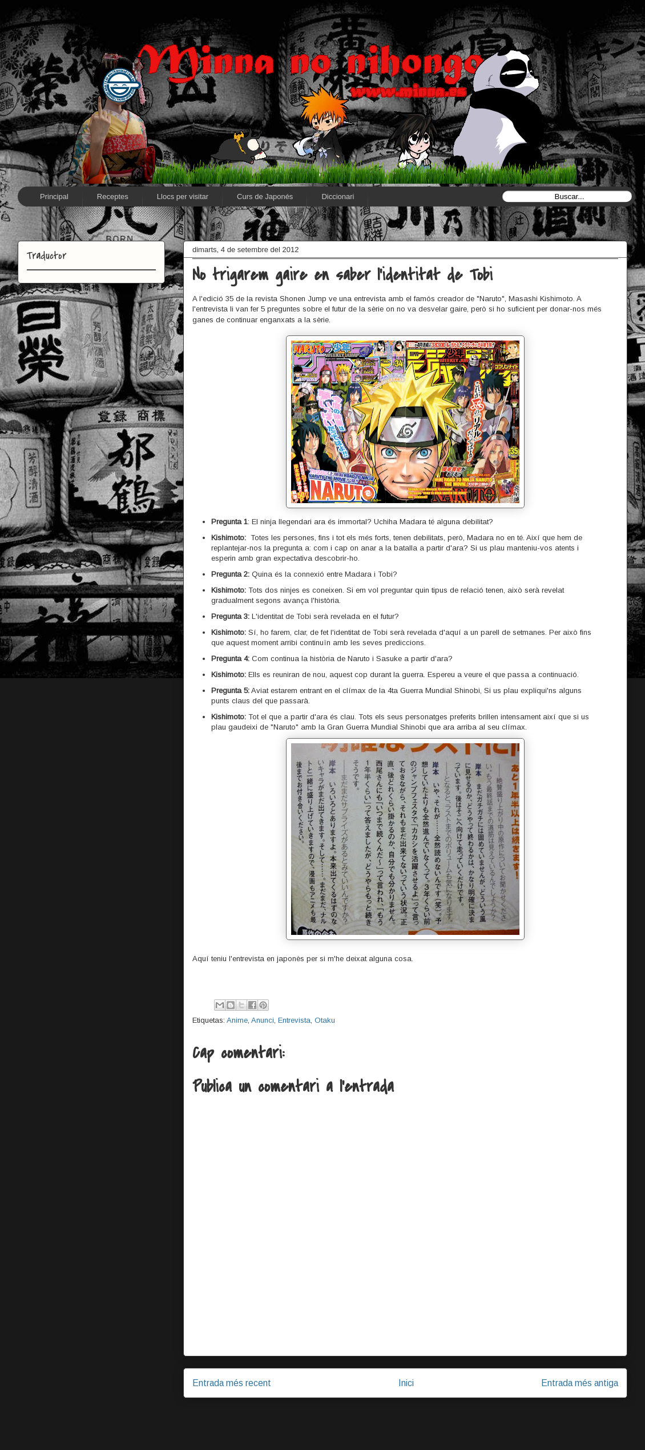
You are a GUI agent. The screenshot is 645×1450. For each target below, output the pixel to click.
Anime (237, 1020)
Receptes (112, 196)
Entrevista (294, 1020)
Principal (54, 196)
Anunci (262, 1020)
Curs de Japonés (265, 196)
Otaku (325, 1020)
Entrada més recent (231, 1383)
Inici (406, 1383)
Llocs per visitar (182, 196)
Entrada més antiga (579, 1383)
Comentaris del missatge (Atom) (431, 1419)
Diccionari (337, 196)
